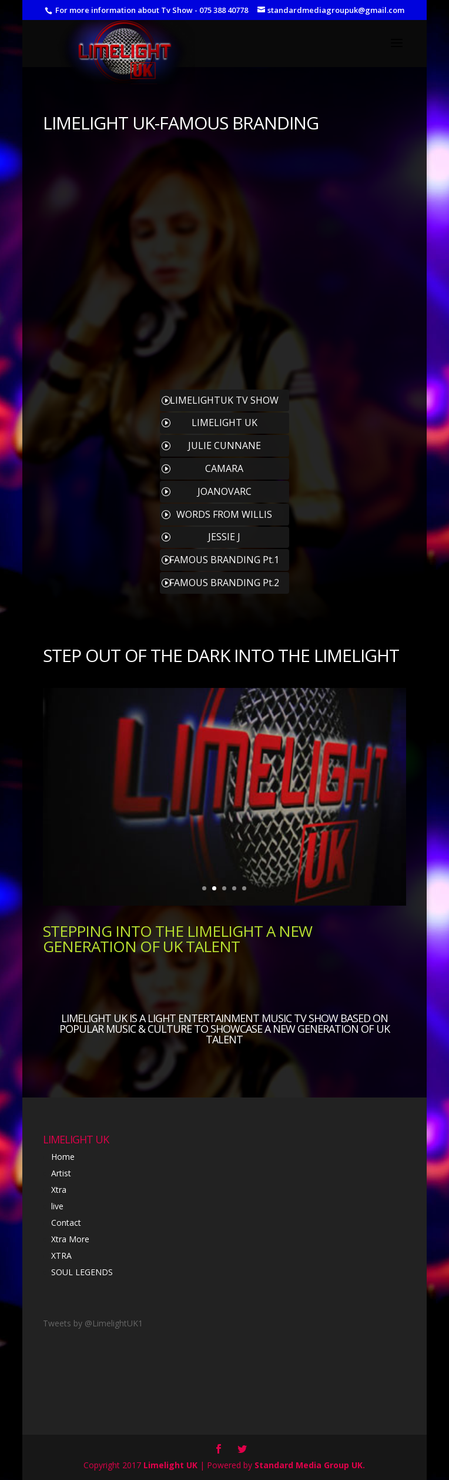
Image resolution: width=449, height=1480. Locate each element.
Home (63, 1156)
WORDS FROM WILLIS (224, 514)
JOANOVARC (224, 491)
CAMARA (224, 468)
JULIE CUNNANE (224, 445)
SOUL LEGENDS (82, 1272)
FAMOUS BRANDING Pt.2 (224, 582)
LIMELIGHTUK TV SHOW (224, 400)
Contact (66, 1222)
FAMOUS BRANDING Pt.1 (224, 559)
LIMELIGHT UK (99, 123)
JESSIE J (224, 536)
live (57, 1206)
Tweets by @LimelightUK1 (93, 1323)
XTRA (61, 1255)
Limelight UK (170, 1465)
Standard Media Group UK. (309, 1465)
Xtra (58, 1189)
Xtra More (70, 1239)
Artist (61, 1173)
